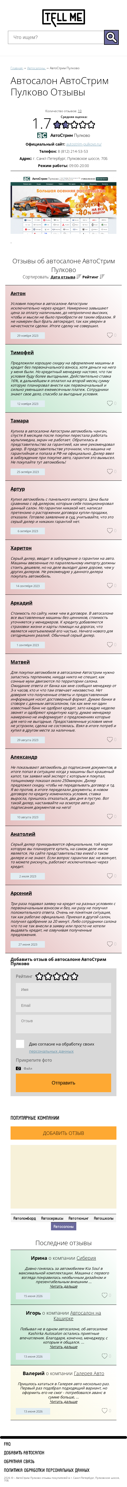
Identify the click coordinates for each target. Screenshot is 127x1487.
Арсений (21, 893)
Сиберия (86, 1258)
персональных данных (51, 1051)
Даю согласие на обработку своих (61, 1047)
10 (80, 111)
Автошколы (104, 1218)
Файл (28, 1068)
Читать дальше (63, 1286)
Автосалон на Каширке (77, 1316)
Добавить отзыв (63, 1133)
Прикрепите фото (34, 1060)
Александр (24, 757)
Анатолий (23, 834)
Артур (18, 489)
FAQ (7, 1444)
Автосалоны (64, 1226)
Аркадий (21, 603)
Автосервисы (52, 1218)
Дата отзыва (63, 276)
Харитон (21, 548)
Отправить (63, 1083)
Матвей (20, 662)
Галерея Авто (89, 1373)
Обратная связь (19, 1461)
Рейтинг (90, 276)
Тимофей (22, 352)
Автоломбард (24, 1218)
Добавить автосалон (24, 1452)
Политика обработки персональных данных (47, 1470)
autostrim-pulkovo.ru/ (84, 144)
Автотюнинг (79, 1218)
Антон (18, 293)
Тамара (20, 420)
